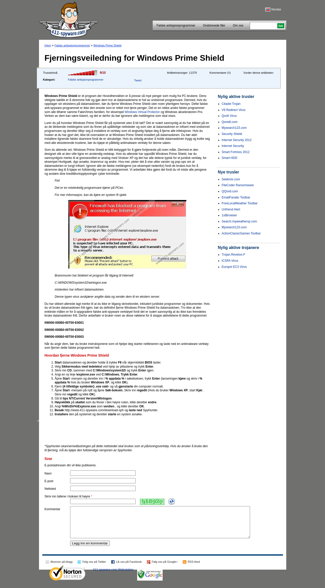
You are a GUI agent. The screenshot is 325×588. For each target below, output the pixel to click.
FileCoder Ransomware (238, 185)
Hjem (48, 45)
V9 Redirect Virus (233, 110)
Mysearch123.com (234, 128)
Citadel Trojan (231, 104)
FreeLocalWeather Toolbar (240, 203)
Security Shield (232, 134)
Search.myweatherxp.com (239, 221)
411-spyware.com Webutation (113, 576)
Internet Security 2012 (237, 140)
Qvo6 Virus (229, 116)
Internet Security (233, 146)
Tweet (137, 80)
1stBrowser (229, 215)
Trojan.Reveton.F (233, 254)
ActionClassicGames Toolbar (241, 233)
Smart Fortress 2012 (236, 152)
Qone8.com (230, 122)
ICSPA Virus (230, 260)
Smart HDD (229, 158)
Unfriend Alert (231, 209)
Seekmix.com (231, 179)
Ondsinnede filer (214, 25)
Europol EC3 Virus (234, 267)
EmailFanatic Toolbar (236, 197)
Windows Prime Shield (107, 45)
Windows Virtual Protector (142, 112)
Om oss (238, 25)
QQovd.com (230, 191)
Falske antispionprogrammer (176, 25)
